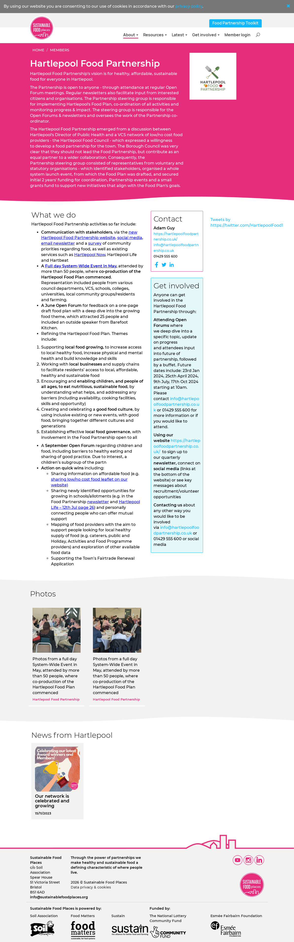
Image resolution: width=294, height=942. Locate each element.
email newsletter (58, 243)
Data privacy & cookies (91, 887)
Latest (179, 34)
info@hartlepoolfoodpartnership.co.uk (176, 404)
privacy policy (188, 6)
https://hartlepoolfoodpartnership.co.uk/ (177, 446)
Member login (237, 34)
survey (95, 243)
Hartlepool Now (89, 254)
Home (38, 50)
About (130, 34)
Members (59, 50)
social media (129, 237)
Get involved (206, 34)
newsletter (98, 501)
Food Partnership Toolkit (235, 23)
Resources (155, 34)
